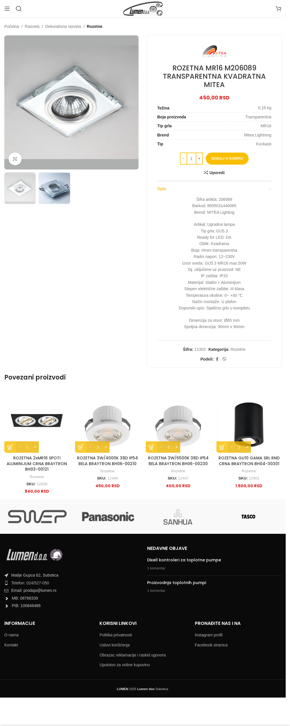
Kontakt (11, 645)
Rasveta (32, 26)
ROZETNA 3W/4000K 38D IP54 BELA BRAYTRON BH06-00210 (107, 461)
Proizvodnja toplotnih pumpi (176, 583)
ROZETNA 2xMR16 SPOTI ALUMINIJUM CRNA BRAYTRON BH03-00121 (37, 463)
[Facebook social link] (217, 359)
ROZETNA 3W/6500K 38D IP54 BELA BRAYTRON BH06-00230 (178, 461)
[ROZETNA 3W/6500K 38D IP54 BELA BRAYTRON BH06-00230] (178, 420)
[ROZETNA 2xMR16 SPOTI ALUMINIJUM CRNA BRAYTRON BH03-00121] (36, 420)
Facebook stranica (211, 645)
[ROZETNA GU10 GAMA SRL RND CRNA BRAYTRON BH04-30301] (248, 420)
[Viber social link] (224, 359)
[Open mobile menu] (7, 8)
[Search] (18, 8)
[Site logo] (142, 8)
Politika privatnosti (115, 635)
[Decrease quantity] (183, 159)
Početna (11, 26)
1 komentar (156, 568)
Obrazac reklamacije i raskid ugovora (132, 655)
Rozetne (94, 26)
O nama (11, 635)
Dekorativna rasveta (63, 26)
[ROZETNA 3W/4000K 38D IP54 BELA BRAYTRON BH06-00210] (107, 420)
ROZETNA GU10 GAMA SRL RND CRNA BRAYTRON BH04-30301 (249, 461)
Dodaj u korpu (227, 158)
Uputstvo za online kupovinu (124, 665)
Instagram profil (208, 635)
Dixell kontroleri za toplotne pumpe (184, 560)
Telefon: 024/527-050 (30, 583)
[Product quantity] (191, 159)
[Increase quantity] (199, 159)
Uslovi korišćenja (114, 645)
